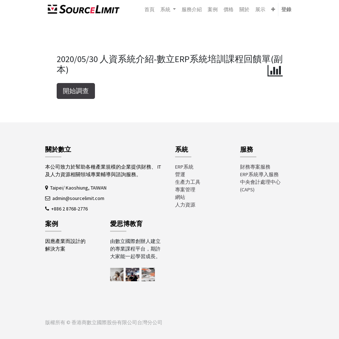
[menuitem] (149, 9)
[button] (273, 9)
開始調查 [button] (76, 91)
